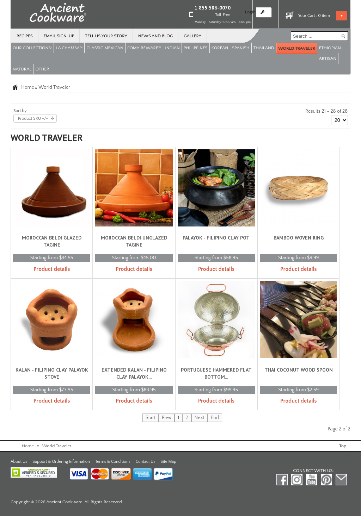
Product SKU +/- (33, 118)
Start (150, 418)
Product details (51, 269)
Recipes (25, 35)
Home (27, 87)
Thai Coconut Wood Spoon (298, 370)
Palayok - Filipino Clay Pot (216, 238)
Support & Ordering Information (61, 461)
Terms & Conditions (112, 461)
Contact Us (145, 461)
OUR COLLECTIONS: (32, 47)
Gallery (192, 35)
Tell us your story (106, 35)
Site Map (168, 461)
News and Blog (155, 35)
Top (342, 445)
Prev (166, 418)
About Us (19, 461)
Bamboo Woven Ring (299, 238)
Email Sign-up (59, 35)
